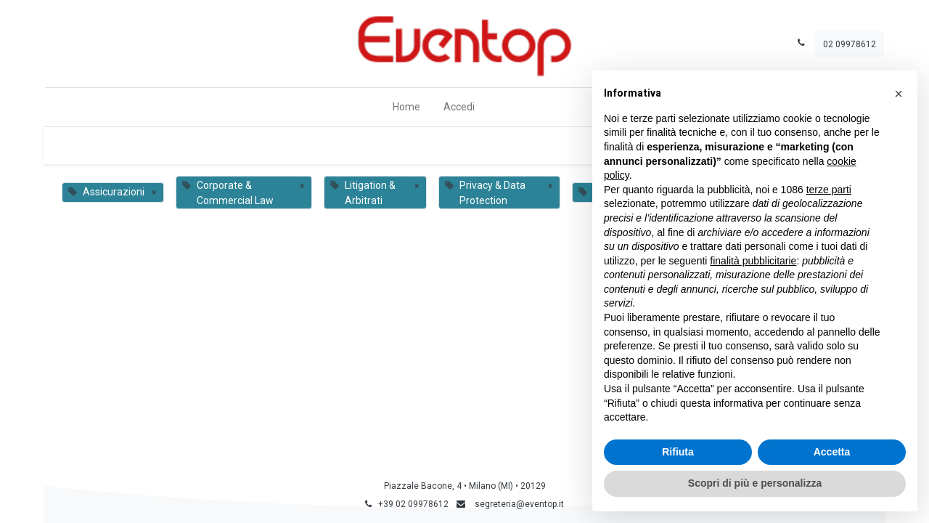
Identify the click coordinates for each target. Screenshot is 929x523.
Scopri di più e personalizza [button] (755, 483)
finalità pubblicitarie (753, 261)
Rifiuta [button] (678, 452)
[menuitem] (406, 107)
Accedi (459, 107)
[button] (898, 93)
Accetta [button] (832, 452)
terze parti (828, 189)
